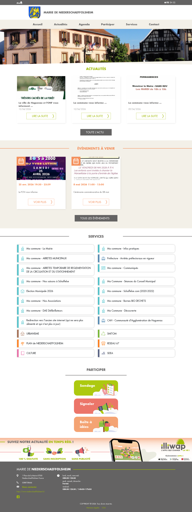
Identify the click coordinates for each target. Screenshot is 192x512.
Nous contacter (29, 487)
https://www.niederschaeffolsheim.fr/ (31, 491)
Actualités (60, 24)
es (174, 2)
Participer (107, 24)
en (171, 2)
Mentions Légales (92, 508)
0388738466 (27, 483)
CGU (104, 508)
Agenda (84, 24)
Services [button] (131, 24)
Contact (154, 24)
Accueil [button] (37, 24)
